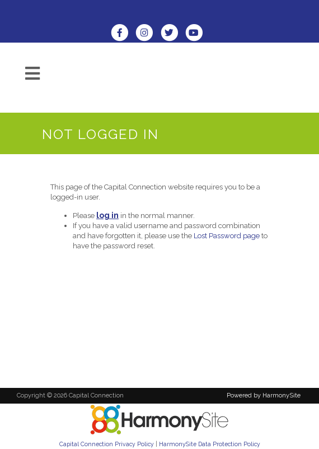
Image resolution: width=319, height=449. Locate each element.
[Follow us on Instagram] (147, 34)
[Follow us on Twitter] (173, 34)
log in (107, 215)
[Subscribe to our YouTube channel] (196, 34)
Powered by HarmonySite (264, 395)
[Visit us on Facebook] (123, 34)
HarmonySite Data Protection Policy (209, 444)
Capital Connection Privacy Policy (106, 444)
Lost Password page (227, 236)
